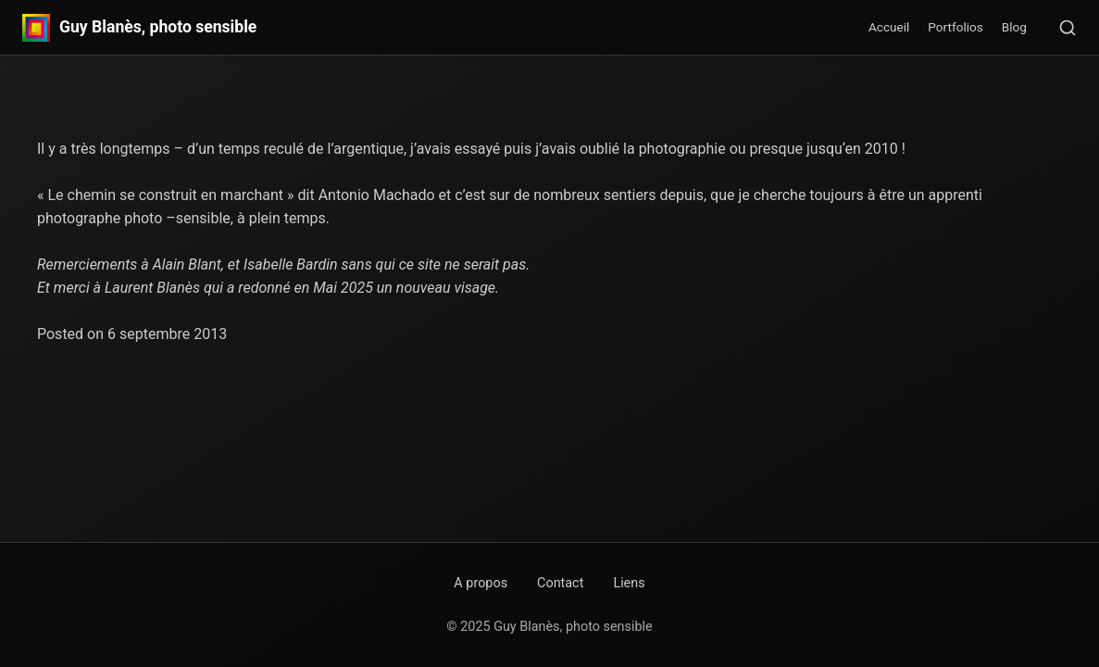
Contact (560, 583)
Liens (628, 583)
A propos (480, 583)
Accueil (888, 26)
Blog (1014, 26)
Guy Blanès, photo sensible (157, 27)
